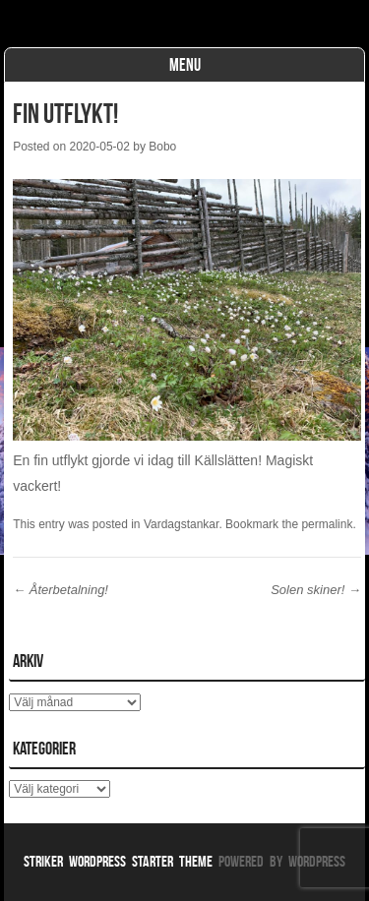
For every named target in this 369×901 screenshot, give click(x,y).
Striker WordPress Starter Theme (118, 861)
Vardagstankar (181, 524)
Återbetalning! (60, 589)
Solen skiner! (316, 589)
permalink (326, 524)
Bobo (162, 146)
